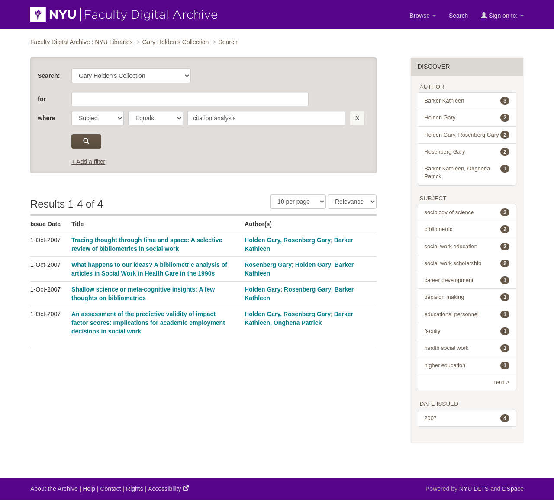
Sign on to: (502, 15)
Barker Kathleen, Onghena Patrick (467, 172)
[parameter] (97, 118)
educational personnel (467, 314)
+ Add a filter (88, 161)
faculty (467, 331)
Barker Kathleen (467, 101)
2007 (467, 418)
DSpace (513, 488)
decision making (467, 297)
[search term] (266, 118)
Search (458, 15)
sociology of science (467, 212)
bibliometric (467, 229)
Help (89, 488)
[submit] (86, 141)
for (42, 99)
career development (467, 280)
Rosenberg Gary (268, 264)
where (46, 118)
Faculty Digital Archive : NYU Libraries (81, 41)
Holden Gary (313, 264)
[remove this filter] (357, 118)
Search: (49, 75)
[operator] (155, 118)
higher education (467, 365)
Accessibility (168, 488)
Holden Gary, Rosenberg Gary (288, 240)
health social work (467, 348)
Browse (422, 15)
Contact (110, 488)
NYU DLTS (474, 488)
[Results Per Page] (298, 201)
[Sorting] (352, 201)
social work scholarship (467, 263)
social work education (467, 246)
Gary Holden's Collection (175, 41)
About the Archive (54, 488)
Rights (134, 488)
